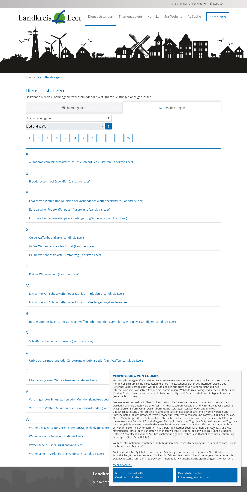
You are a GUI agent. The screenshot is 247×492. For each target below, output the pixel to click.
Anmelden (217, 17)
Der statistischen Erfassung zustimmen (194, 475)
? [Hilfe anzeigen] (108, 126)
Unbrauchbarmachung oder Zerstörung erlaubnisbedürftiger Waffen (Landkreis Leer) (86, 361)
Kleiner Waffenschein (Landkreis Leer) (54, 274)
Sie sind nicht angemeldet (189, 3)
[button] (194, 17)
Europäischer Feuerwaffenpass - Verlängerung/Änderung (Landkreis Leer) (78, 218)
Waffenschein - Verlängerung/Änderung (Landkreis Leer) (66, 454)
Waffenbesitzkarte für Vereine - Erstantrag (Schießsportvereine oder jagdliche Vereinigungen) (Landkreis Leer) (102, 428)
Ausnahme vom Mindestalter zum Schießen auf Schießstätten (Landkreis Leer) (81, 162)
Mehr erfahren (121, 465)
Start (29, 77)
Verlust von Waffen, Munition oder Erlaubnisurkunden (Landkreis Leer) (76, 408)
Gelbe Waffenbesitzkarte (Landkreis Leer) (56, 238)
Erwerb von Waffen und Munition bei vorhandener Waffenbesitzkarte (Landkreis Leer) (86, 201)
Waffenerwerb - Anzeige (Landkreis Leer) (56, 436)
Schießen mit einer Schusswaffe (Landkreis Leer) (61, 341)
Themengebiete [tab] (74, 108)
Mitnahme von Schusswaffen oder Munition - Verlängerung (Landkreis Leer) (79, 302)
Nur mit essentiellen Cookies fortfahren (130, 475)
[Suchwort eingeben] (65, 118)
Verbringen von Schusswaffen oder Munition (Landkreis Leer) (69, 399)
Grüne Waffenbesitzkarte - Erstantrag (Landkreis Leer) (65, 255)
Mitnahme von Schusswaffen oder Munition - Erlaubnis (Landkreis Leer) (76, 294)
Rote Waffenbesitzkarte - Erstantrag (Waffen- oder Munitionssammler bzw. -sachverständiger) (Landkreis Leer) (102, 322)
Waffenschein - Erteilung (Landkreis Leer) (56, 445)
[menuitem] (100, 17)
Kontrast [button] (216, 3)
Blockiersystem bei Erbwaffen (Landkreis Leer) (59, 181)
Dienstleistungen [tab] (172, 108)
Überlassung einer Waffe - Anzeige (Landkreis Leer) (63, 380)
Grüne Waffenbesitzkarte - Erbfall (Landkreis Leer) (62, 246)
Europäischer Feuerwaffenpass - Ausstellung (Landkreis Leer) (69, 209)
